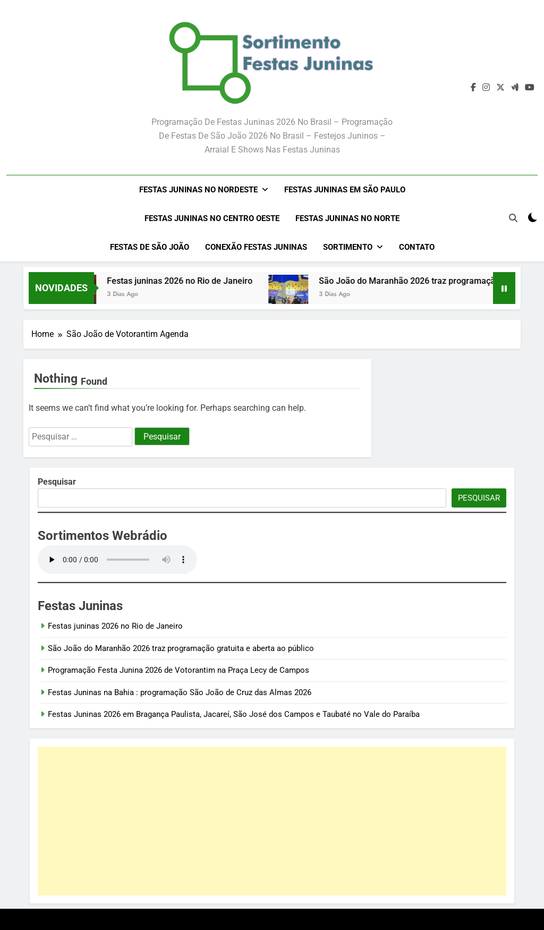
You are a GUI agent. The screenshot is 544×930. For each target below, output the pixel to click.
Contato (417, 247)
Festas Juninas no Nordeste (198, 190)
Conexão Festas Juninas (256, 247)
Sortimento (347, 247)
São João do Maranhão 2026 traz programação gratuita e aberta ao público (181, 648)
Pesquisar (479, 498)
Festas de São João (149, 247)
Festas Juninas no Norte (347, 218)
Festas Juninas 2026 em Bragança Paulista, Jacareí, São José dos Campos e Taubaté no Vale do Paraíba (234, 714)
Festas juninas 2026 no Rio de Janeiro (190, 281)
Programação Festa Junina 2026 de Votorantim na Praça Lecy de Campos (178, 670)
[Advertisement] (272, 821)
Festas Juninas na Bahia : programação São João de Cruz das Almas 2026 (179, 692)
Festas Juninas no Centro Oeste (211, 218)
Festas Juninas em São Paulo (344, 190)
